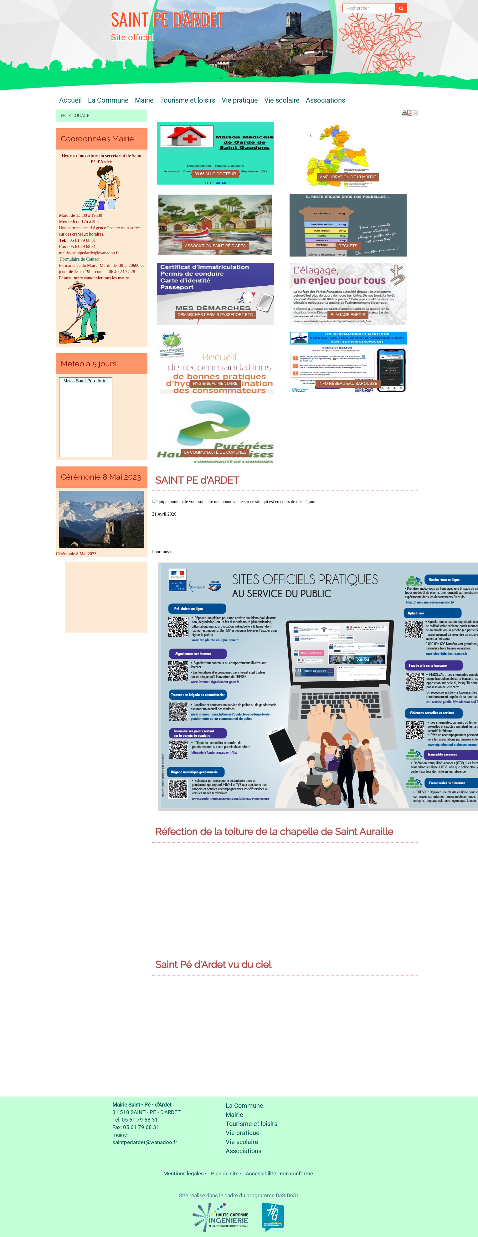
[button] (415, 112)
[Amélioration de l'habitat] (348, 156)
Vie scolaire (282, 100)
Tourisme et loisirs (187, 100)
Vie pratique (240, 100)
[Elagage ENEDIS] (348, 294)
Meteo (69, 381)
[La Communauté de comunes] (215, 431)
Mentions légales (183, 1173)
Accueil (70, 100)
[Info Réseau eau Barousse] (348, 363)
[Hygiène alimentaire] (215, 363)
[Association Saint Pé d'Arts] (215, 225)
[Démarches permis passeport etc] (215, 294)
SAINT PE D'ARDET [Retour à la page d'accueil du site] (167, 18)
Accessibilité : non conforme (279, 1173)
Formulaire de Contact (79, 259)
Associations (325, 100)
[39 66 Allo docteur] (215, 153)
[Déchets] (348, 225)
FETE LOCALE (75, 115)
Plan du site (225, 1173)
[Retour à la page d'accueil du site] (86, 23)
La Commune (108, 100)
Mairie (144, 100)
